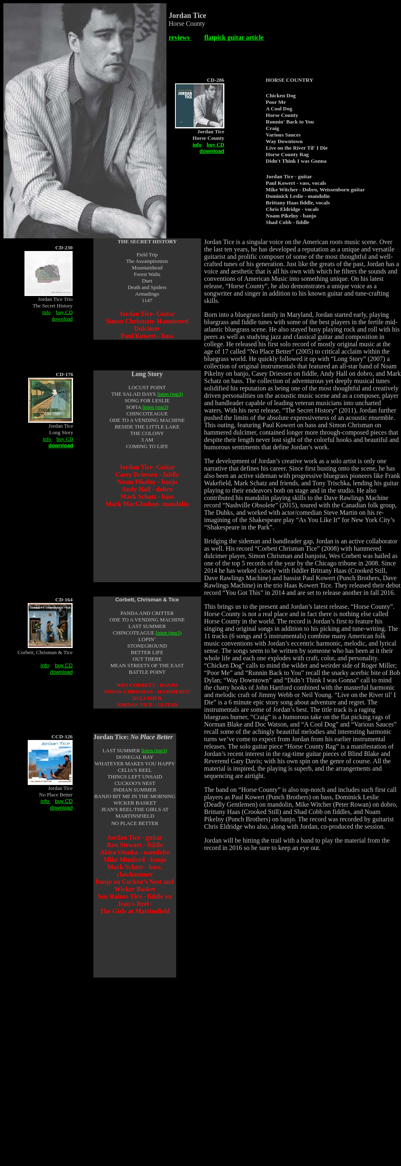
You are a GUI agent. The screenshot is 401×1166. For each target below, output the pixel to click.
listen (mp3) (170, 394)
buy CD (215, 144)
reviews (180, 37)
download (62, 318)
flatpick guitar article (234, 37)
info (197, 144)
